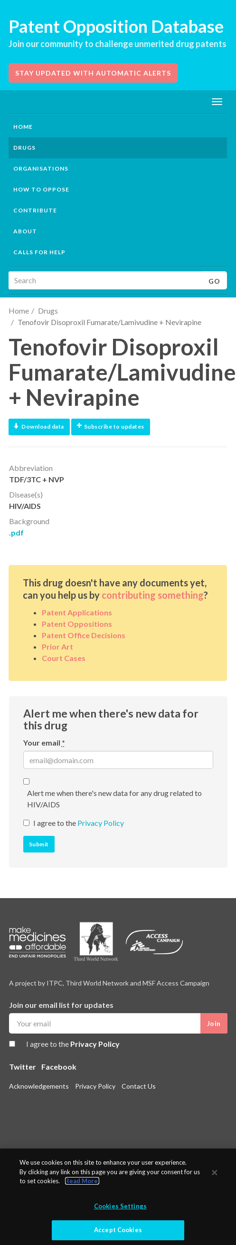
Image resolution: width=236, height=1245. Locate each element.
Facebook (58, 1066)
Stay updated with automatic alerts (93, 73)
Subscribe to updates (110, 426)
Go (214, 281)
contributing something (153, 595)
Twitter (22, 1066)
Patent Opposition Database (116, 26)
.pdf (16, 532)
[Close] (214, 1172)
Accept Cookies (118, 1230)
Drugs (48, 310)
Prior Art (57, 646)
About (25, 231)
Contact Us (139, 1086)
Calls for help (39, 252)
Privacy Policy (100, 822)
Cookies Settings (120, 1206)
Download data (39, 426)
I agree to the (78, 822)
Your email (44, 742)
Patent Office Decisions (83, 635)
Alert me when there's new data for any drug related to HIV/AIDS (114, 798)
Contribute (35, 210)
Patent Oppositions (77, 623)
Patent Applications (77, 612)
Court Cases (63, 657)
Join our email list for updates (61, 1004)
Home (23, 126)
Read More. (82, 1181)
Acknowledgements (39, 1086)
